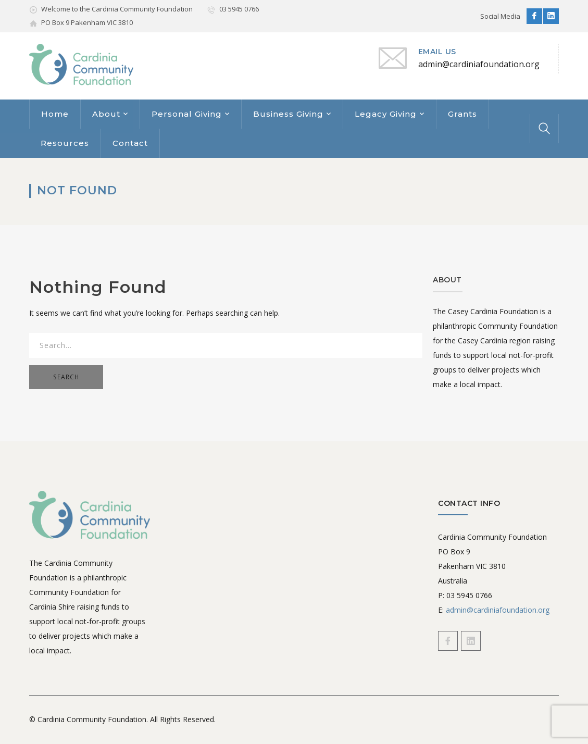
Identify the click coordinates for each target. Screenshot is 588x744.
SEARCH (66, 377)
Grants (462, 114)
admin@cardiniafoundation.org (497, 610)
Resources (65, 143)
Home (55, 114)
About (106, 114)
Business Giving (288, 114)
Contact (130, 143)
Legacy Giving (386, 114)
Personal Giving (187, 114)
